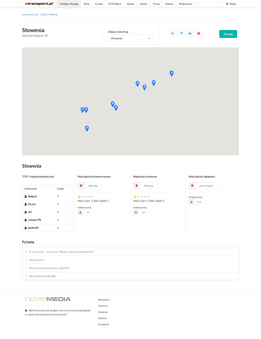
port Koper (201, 185)
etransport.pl (30, 14)
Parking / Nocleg (69, 3)
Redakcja (103, 312)
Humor (144, 3)
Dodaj (228, 34)
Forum (99, 3)
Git (30, 212)
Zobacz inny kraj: (118, 31)
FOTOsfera (114, 3)
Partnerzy (103, 306)
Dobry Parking (49, 14)
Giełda (130, 3)
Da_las (32, 204)
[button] (87, 129)
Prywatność (103, 324)
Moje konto (185, 3)
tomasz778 (34, 219)
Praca (156, 3)
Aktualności (104, 299)
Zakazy (169, 3)
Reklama (102, 318)
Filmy (87, 3)
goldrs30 (33, 227)
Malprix (32, 196)
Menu (231, 3)
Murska (88, 185)
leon (195, 201)
